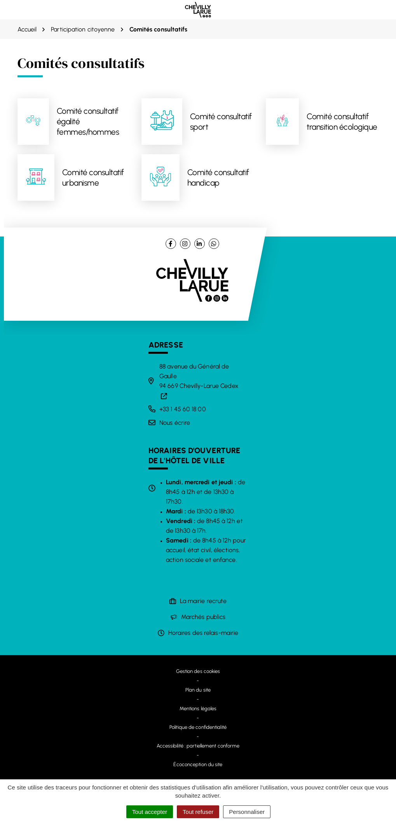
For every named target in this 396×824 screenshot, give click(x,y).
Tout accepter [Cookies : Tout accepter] (149, 811)
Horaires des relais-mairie (203, 632)
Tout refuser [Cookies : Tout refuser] (198, 811)
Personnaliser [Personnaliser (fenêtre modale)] (247, 811)
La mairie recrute (203, 601)
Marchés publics (203, 617)
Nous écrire (174, 422)
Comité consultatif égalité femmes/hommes (88, 121)
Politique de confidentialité (198, 727)
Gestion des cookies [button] (198, 671)
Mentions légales (198, 708)
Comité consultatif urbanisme (93, 177)
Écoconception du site (197, 764)
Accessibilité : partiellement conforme (198, 746)
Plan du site (198, 690)
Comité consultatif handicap (218, 177)
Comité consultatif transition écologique (342, 121)
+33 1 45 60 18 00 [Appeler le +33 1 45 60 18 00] (182, 409)
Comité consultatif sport (221, 121)
